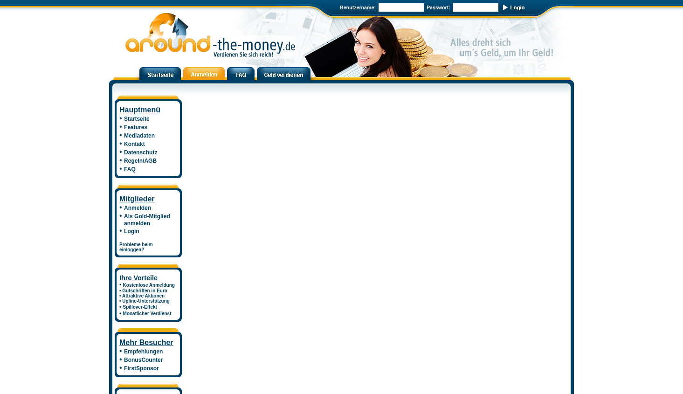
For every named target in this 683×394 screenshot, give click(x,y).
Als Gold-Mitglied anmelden (144, 220)
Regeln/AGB (140, 161)
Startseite (137, 119)
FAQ (130, 169)
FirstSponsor (141, 368)
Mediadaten (139, 135)
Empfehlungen (143, 351)
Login (131, 231)
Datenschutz (140, 152)
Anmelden (137, 208)
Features (135, 127)
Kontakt (134, 144)
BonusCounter (143, 360)
